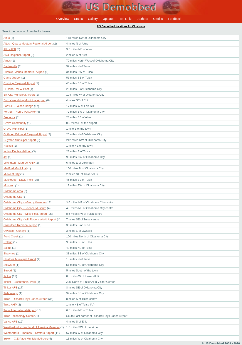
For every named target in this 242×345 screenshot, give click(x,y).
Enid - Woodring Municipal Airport (24, 100)
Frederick (9, 117)
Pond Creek (10, 236)
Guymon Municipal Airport (19, 140)
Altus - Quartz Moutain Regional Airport (27, 43)
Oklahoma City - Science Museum (24, 208)
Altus (6, 37)
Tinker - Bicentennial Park (19, 281)
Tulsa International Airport (19, 310)
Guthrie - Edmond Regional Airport (25, 134)
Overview (62, 19)
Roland (7, 242)
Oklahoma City (12, 196)
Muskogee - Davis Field (18, 179)
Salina (7, 247)
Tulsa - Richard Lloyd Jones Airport (25, 298)
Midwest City (11, 174)
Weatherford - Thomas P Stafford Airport (28, 333)
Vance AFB (10, 321)
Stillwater (9, 264)
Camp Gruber (12, 77)
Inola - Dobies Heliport (17, 151)
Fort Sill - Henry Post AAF (19, 111)
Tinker (7, 276)
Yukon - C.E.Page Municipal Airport (25, 338)
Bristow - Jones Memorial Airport (23, 72)
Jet (5, 157)
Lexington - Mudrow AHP (19, 162)
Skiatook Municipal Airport (19, 259)
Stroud (7, 270)
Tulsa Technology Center (19, 316)
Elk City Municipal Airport (19, 94)
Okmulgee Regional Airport (20, 225)
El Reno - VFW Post (16, 89)
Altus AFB (9, 49)
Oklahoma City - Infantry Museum (24, 202)
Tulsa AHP (10, 304)
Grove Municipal (13, 128)
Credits (158, 19)
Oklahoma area (13, 191)
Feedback (174, 19)
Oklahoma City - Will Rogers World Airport (29, 219)
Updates (108, 19)
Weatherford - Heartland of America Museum (31, 327)
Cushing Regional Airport (19, 83)
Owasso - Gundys (14, 230)
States (78, 19)
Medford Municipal (15, 168)
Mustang (8, 185)
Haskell (8, 145)
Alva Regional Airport (16, 55)
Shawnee (9, 253)
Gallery (92, 19)
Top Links (125, 19)
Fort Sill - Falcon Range (18, 106)
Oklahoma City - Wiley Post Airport (25, 213)
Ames (7, 60)
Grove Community (14, 123)
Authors (143, 19)
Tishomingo (10, 293)
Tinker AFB (10, 287)
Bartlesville (10, 66)
